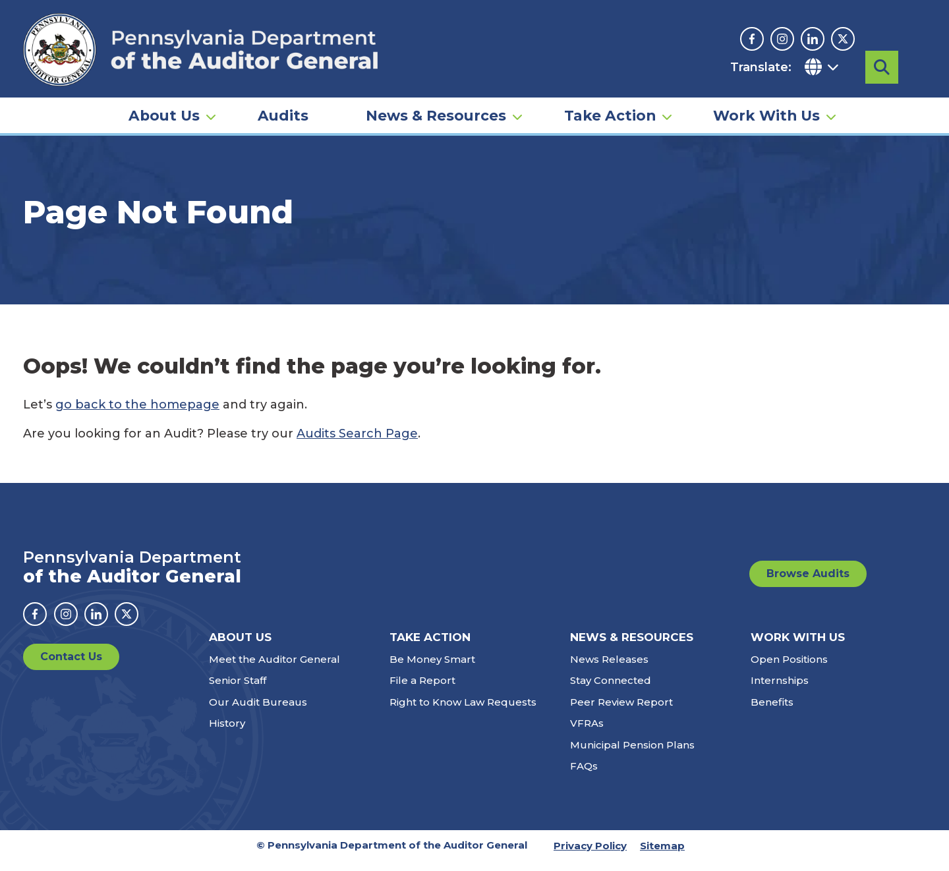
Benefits (772, 712)
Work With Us (766, 109)
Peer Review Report (621, 712)
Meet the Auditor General (274, 669)
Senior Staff (237, 690)
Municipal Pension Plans (632, 754)
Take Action (610, 109)
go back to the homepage (137, 414)
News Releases (609, 669)
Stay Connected (610, 690)
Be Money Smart (432, 669)
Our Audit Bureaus (258, 712)
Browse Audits (807, 583)
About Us (164, 109)
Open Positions (789, 669)
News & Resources (436, 109)
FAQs (584, 776)
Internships (780, 690)
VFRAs (587, 733)
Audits (283, 109)
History (227, 733)
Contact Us (71, 666)
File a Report (422, 690)
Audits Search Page (357, 443)
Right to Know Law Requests (462, 712)
